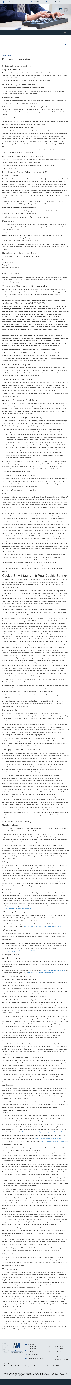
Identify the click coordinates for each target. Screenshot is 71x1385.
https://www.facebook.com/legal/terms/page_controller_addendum (43, 1132)
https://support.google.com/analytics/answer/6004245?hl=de (42, 926)
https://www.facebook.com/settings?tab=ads (47, 1138)
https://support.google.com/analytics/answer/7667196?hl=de (21, 951)
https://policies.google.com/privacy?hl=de (41, 973)
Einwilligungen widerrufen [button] (42, 1375)
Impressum (66, 1382)
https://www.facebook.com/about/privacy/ (55, 1141)
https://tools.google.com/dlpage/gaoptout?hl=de (17, 908)
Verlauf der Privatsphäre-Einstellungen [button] (25, 1375)
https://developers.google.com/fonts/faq (52, 970)
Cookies (59, 1382)
